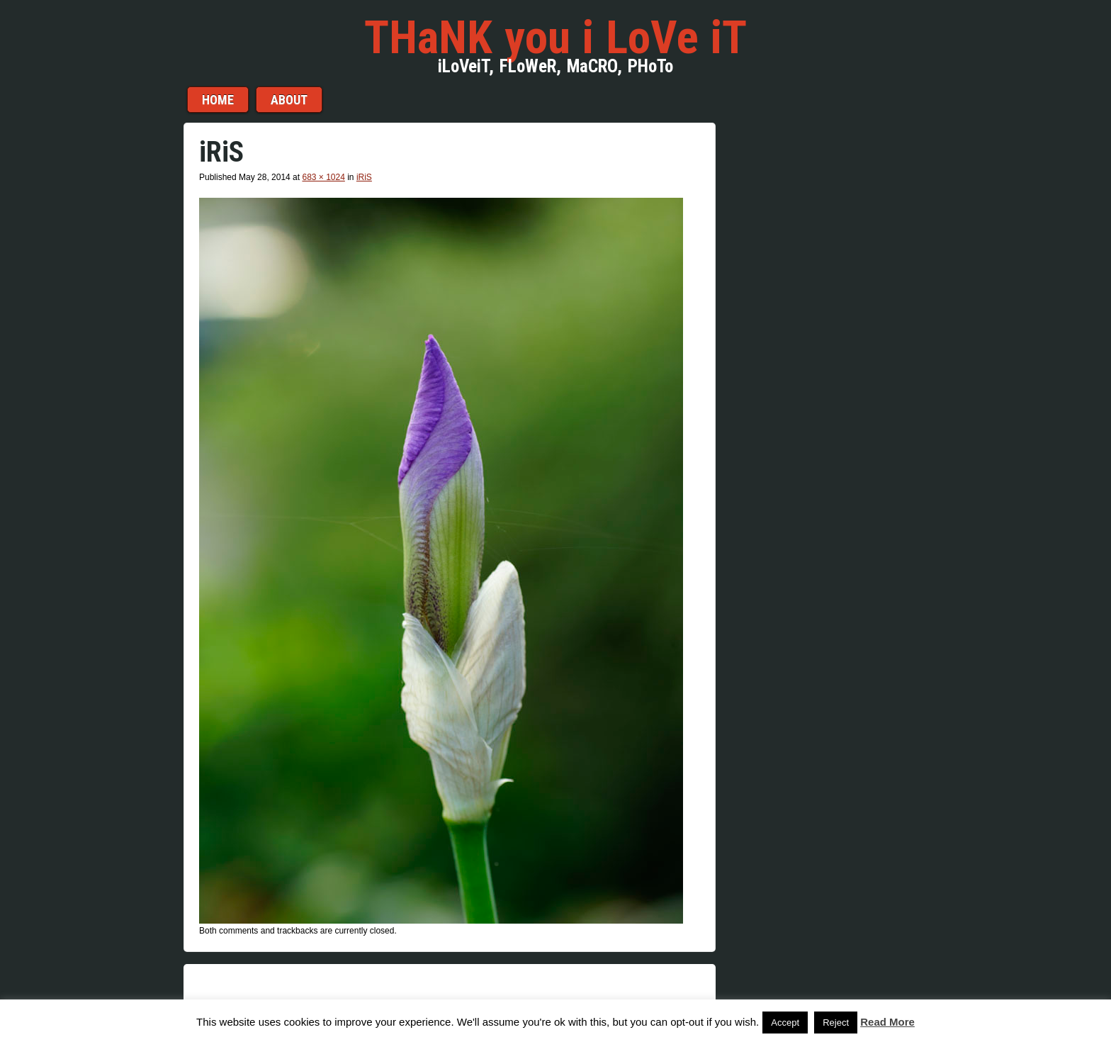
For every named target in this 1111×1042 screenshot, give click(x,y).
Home (218, 99)
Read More (887, 1022)
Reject (836, 1022)
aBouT (289, 99)
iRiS (364, 177)
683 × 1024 (323, 177)
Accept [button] (785, 1022)
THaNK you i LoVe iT (555, 38)
